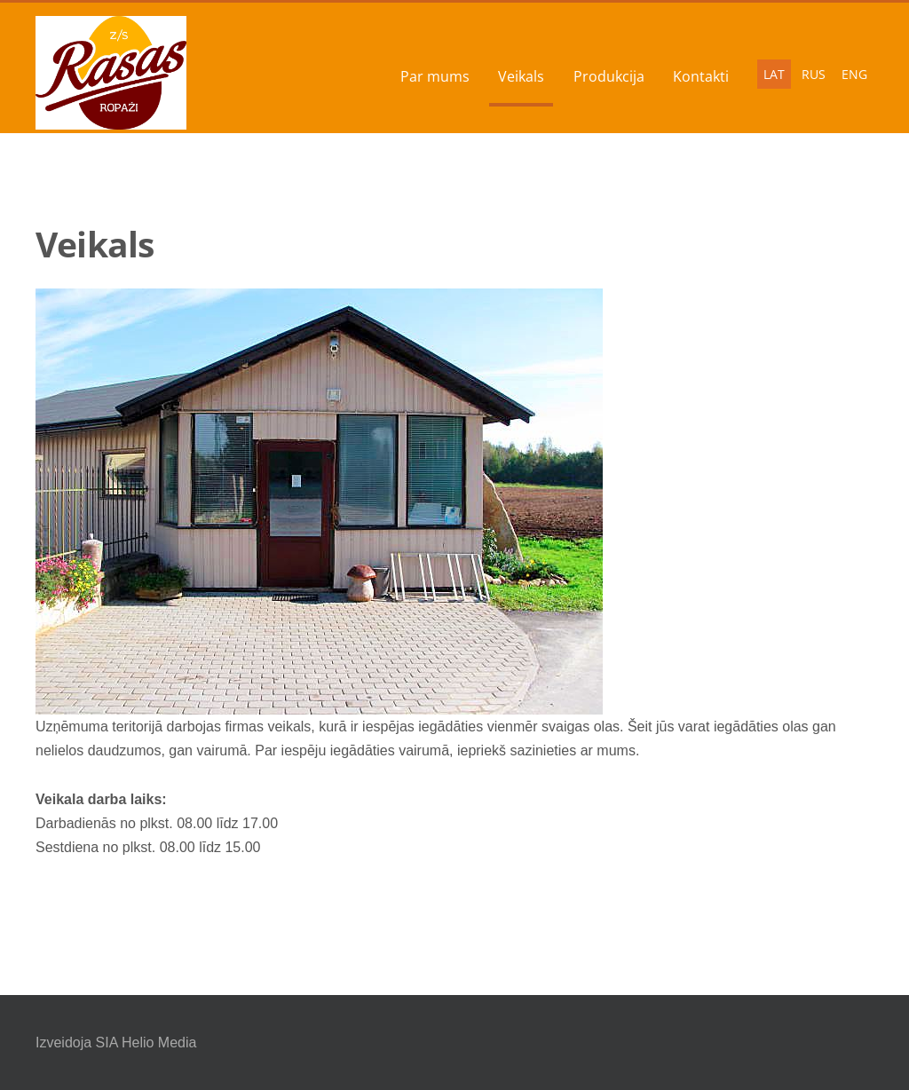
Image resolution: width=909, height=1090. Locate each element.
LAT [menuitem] (774, 74)
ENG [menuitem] (854, 74)
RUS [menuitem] (814, 74)
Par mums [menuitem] (435, 76)
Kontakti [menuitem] (701, 76)
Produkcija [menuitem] (608, 76)
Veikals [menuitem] (521, 76)
